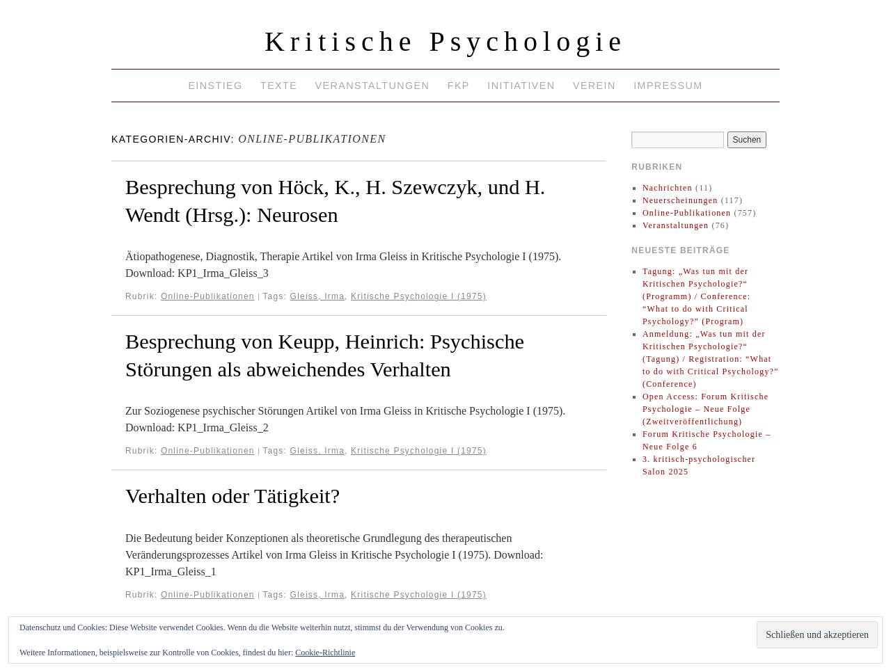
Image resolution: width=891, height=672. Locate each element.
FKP (459, 85)
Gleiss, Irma (317, 296)
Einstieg (215, 85)
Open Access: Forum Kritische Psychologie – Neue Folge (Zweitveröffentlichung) (705, 409)
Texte (278, 85)
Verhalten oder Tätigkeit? (232, 496)
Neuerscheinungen (680, 200)
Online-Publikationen (208, 296)
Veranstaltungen (372, 85)
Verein (594, 85)
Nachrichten (667, 188)
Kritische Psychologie (445, 41)
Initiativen (521, 85)
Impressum (667, 85)
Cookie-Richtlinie (325, 652)
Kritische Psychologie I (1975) (419, 296)
